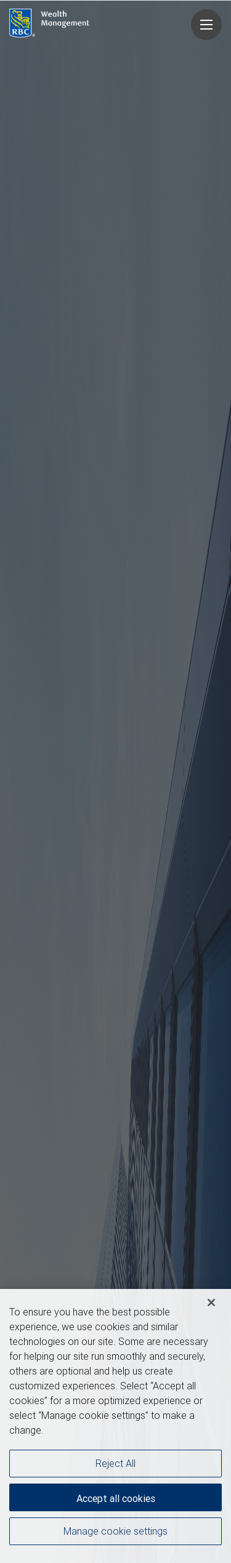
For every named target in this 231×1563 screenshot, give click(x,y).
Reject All (115, 1463)
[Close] (211, 1302)
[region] (115, 1426)
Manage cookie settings (115, 1531)
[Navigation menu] (206, 24)
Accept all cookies (115, 1498)
